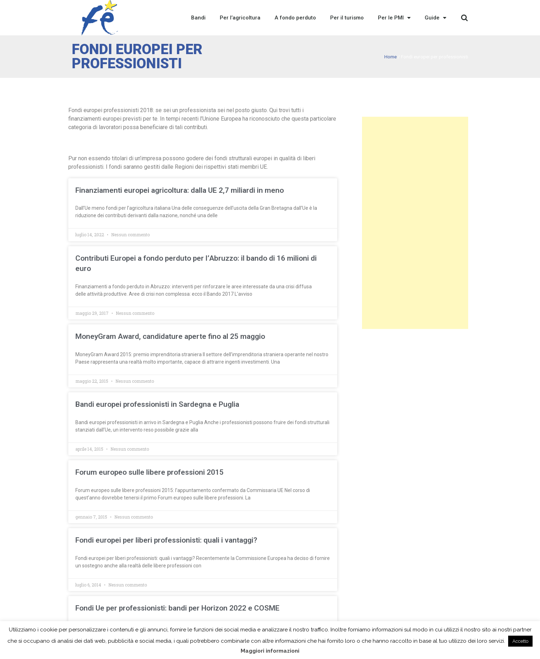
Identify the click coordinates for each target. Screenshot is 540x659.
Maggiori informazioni (270, 651)
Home (390, 56)
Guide (435, 18)
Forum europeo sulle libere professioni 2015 (149, 472)
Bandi (198, 18)
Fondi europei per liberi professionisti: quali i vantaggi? (166, 540)
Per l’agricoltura (240, 18)
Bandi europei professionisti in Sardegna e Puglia (157, 404)
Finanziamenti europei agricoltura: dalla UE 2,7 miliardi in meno (179, 190)
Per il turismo (347, 18)
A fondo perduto (295, 18)
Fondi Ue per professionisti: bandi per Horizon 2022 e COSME (177, 608)
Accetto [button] (520, 641)
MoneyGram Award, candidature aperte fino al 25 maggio (170, 336)
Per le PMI (394, 18)
